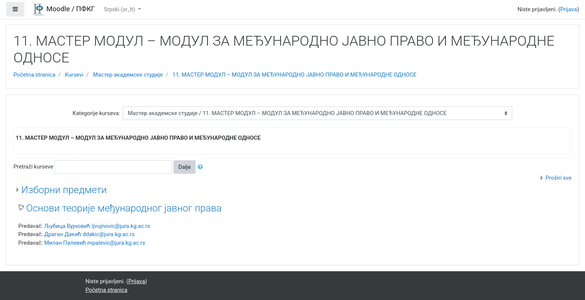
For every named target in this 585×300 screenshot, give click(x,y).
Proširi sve (558, 177)
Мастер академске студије (128, 74)
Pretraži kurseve (33, 166)
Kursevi (74, 74)
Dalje (184, 167)
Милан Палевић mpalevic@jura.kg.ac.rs (94, 242)
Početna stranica (34, 74)
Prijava (568, 9)
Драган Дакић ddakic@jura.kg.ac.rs (89, 234)
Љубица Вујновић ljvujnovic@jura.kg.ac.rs (97, 226)
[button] (202, 167)
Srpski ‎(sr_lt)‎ (120, 9)
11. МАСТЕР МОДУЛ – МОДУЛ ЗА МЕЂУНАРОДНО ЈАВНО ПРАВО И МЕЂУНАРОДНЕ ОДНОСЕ (294, 74)
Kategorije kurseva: (96, 113)
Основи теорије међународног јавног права (124, 208)
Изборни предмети (64, 189)
